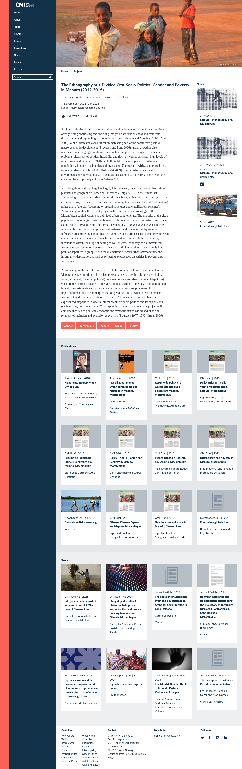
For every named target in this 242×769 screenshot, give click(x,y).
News (17, 55)
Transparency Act (91, 757)
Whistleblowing (69, 753)
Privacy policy (89, 750)
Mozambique (86, 326)
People (17, 40)
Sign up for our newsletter (167, 735)
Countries (19, 33)
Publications (20, 47)
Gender (68, 326)
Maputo (104, 326)
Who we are (67, 735)
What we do (88, 735)
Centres (18, 69)
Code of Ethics (89, 753)
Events (17, 62)
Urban (119, 326)
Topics (17, 26)
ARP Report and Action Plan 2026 (91, 762)
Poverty (133, 326)
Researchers (67, 742)
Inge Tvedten (76, 97)
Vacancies (87, 746)
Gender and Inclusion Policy (69, 759)
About (17, 19)
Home (17, 12)
